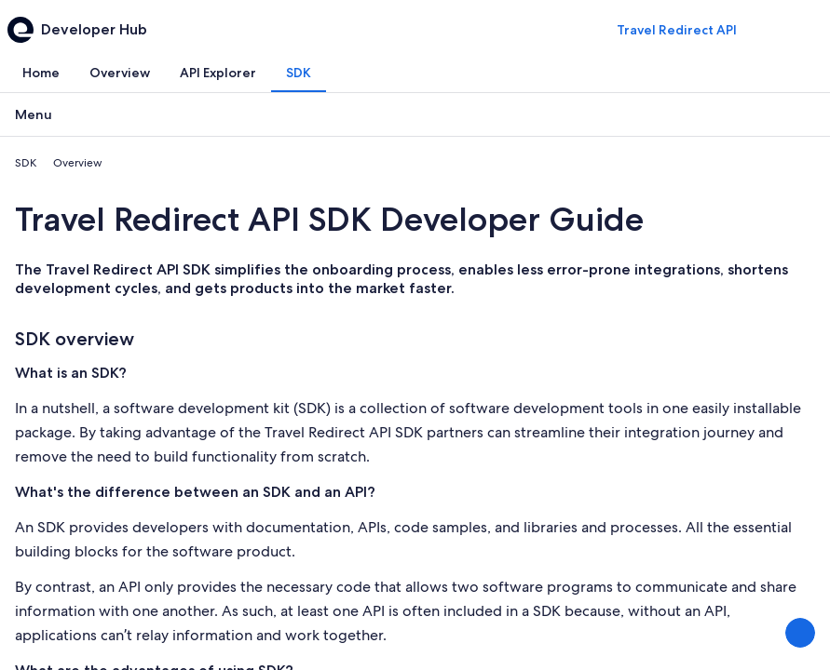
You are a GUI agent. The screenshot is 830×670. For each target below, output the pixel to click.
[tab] (41, 72)
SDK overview (74, 339)
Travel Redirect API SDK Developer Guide (329, 219)
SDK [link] (25, 162)
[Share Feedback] (800, 633)
